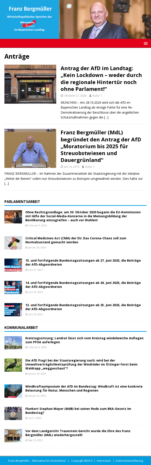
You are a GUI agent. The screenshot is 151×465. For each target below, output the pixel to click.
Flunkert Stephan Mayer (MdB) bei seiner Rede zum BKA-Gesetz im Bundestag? (78, 411)
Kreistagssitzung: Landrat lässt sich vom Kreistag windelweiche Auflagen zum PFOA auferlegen (84, 340)
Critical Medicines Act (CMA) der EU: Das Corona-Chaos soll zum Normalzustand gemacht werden (75, 240)
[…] (106, 117)
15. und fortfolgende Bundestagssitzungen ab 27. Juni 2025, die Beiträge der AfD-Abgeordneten (83, 262)
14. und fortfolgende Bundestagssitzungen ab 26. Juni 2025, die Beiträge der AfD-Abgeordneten (83, 285)
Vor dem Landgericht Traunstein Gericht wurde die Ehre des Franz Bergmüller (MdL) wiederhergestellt (77, 433)
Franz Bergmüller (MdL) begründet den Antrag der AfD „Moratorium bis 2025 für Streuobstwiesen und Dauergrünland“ (101, 146)
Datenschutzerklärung (129, 461)
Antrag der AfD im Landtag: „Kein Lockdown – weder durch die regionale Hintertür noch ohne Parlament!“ (101, 78)
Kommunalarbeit (21, 327)
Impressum (104, 461)
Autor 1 (97, 96)
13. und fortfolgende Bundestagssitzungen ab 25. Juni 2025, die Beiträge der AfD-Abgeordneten (83, 307)
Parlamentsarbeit (22, 201)
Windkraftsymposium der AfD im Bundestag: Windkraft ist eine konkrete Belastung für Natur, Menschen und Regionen (84, 388)
